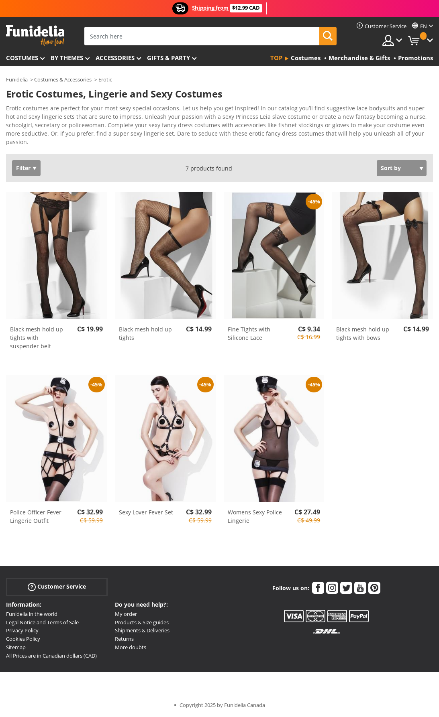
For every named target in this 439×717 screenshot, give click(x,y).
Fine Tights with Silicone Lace (249, 333)
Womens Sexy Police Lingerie (255, 516)
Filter (23, 168)
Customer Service (57, 587)
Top (276, 58)
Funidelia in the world (31, 613)
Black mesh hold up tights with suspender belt (36, 337)
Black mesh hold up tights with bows (362, 333)
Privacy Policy (22, 630)
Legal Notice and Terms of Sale (42, 622)
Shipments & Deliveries (142, 630)
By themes (67, 58)
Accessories (115, 58)
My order (126, 613)
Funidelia (17, 79)
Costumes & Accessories (63, 79)
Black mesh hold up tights (145, 333)
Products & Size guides (142, 622)
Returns (124, 638)
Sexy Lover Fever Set (146, 512)
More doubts (130, 647)
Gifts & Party (168, 58)
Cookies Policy (23, 638)
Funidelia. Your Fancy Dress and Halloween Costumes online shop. (35, 35)
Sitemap (16, 647)
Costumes (22, 58)
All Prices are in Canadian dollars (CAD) (51, 655)
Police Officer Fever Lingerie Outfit (35, 516)
